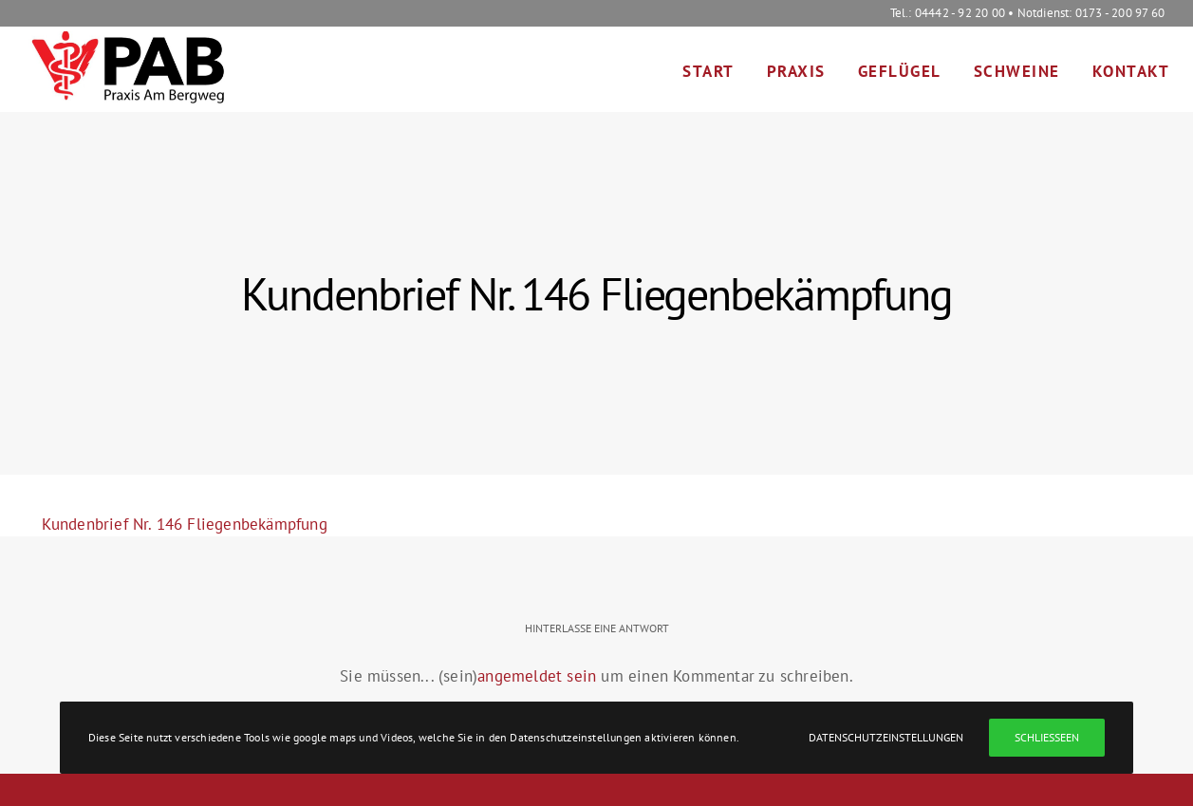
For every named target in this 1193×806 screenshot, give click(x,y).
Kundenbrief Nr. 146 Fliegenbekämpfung (184, 524)
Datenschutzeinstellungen (886, 737)
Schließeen (1047, 737)
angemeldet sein (536, 675)
